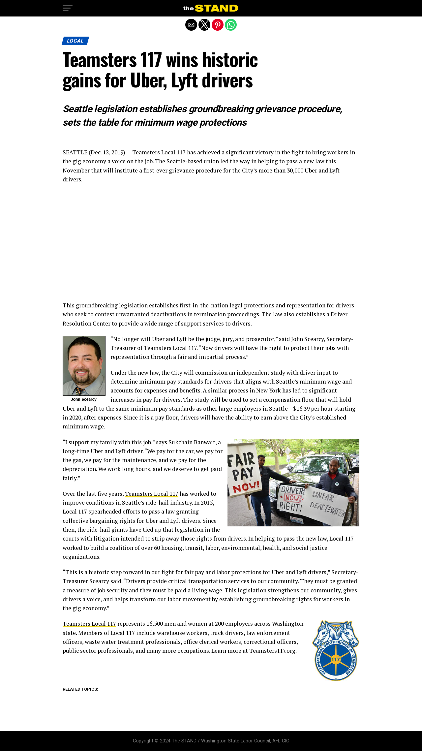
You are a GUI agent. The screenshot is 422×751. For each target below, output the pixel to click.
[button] (68, 8)
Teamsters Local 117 (151, 493)
